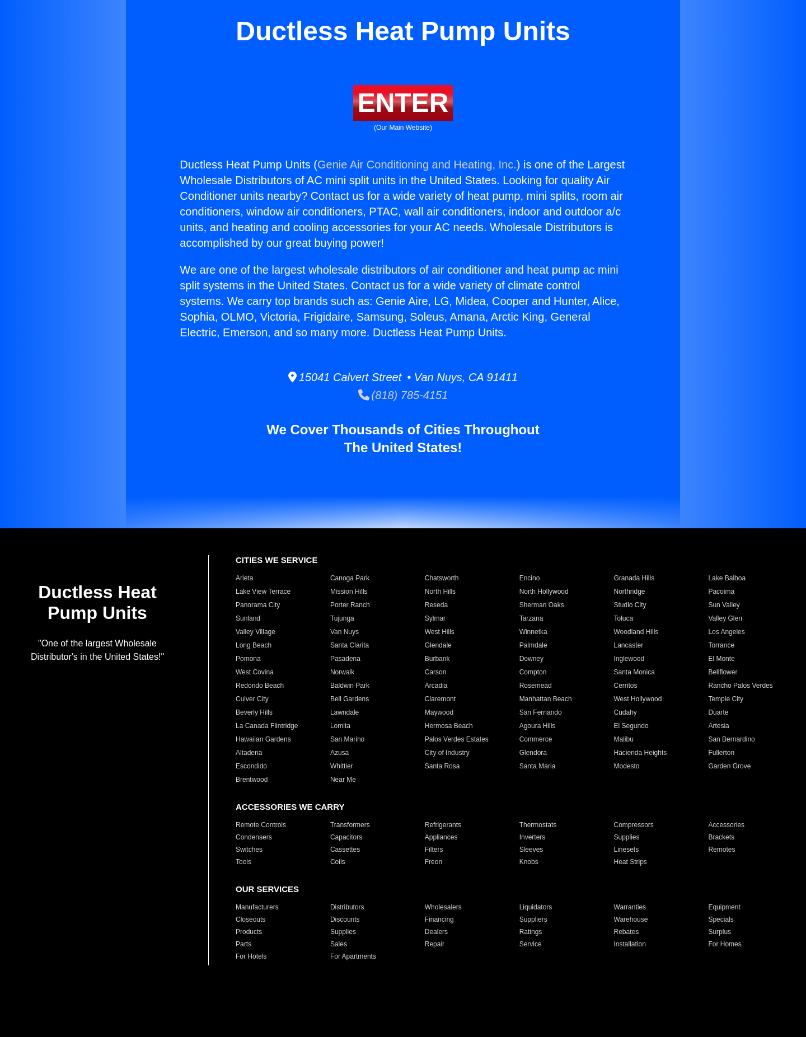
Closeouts (250, 919)
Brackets (721, 837)
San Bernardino (731, 739)
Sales (338, 944)
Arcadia (436, 685)
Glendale (438, 645)
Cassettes (345, 849)
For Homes (724, 944)
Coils (337, 862)
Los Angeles (726, 632)
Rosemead (535, 685)
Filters (434, 849)
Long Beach (253, 645)
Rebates (626, 932)
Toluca (624, 618)
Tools (243, 862)
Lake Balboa (727, 578)
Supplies (627, 837)
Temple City (725, 699)
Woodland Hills (636, 632)
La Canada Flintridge (267, 726)
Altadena (249, 753)
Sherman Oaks (541, 605)
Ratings (530, 932)
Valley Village (255, 632)
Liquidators (535, 907)
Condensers (254, 837)
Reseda (436, 605)
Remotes (721, 849)
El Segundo (631, 726)
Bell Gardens (349, 699)
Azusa (339, 753)
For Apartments (353, 956)
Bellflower (722, 672)
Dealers (436, 932)
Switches (249, 849)
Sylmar (435, 618)
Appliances (441, 837)
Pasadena (345, 659)
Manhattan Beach (545, 699)
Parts (243, 944)
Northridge (629, 591)
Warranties (630, 907)
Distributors (347, 907)
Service (530, 944)
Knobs (528, 862)
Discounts (345, 919)
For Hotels (251, 956)
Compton (533, 672)
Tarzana (531, 618)
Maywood (439, 712)
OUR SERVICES (267, 889)
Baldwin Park (349, 685)
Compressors (634, 825)
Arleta (244, 578)
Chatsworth (442, 578)
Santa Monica (634, 672)
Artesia (718, 726)
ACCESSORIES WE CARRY (290, 806)
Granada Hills (634, 578)
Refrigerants (443, 825)
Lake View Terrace (263, 591)
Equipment (724, 907)
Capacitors (346, 837)
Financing (439, 919)
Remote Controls (261, 825)
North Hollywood (544, 591)
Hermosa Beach (449, 726)
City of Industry (447, 753)
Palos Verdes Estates (457, 739)
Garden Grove (729, 766)
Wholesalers (443, 907)
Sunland (248, 618)
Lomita (340, 726)
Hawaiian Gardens (263, 739)
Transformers (350, 825)
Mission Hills (349, 591)
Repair (434, 944)
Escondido (251, 766)
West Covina (255, 672)
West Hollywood (638, 699)
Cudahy (625, 712)
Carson (436, 672)
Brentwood (252, 779)
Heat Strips (630, 862)
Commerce (535, 739)
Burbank (437, 659)
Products (249, 932)
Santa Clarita (349, 645)
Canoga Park (349, 578)
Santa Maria (537, 766)
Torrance (721, 645)
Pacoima (721, 591)
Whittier (341, 766)
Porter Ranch (350, 605)
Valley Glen (725, 618)
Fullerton (721, 753)
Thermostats (538, 825)
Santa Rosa (442, 766)
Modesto (627, 766)
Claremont (440, 699)
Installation (630, 944)
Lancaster (629, 645)
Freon (433, 862)
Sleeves (531, 849)
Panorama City (258, 605)
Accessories (726, 825)
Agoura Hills (537, 726)
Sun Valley (723, 605)
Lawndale (344, 712)
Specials (720, 919)
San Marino (347, 739)
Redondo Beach (260, 685)
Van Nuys (344, 632)
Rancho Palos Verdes (740, 685)
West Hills (439, 632)
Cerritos (626, 685)
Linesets (626, 849)
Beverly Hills (254, 712)
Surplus (719, 932)
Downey (531, 659)
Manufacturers (257, 907)
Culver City (252, 699)
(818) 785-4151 (403, 395)
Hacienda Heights (640, 753)
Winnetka (533, 632)
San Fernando (540, 712)
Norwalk (342, 672)
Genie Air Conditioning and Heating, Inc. (417, 164)
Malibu (624, 739)
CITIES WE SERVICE (276, 560)
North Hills (440, 591)
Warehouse (631, 919)
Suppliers (533, 919)
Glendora (533, 753)
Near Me (343, 779)
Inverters (532, 837)
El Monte (721, 659)
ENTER (403, 103)
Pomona (248, 659)
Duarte (718, 712)
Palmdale (533, 645)
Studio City (630, 605)
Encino (529, 578)
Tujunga (342, 618)
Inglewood (629, 659)
